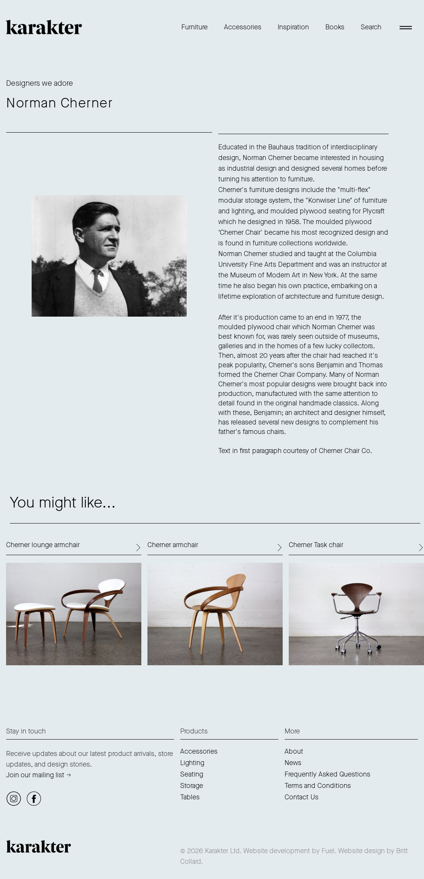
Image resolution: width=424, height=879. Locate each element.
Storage (191, 785)
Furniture (194, 27)
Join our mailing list (35, 775)
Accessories (242, 27)
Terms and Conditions (318, 785)
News (293, 762)
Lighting (192, 762)
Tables (190, 797)
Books (334, 27)
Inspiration (293, 27)
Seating (191, 774)
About (294, 751)
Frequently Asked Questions (327, 774)
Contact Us (301, 797)
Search (371, 27)
